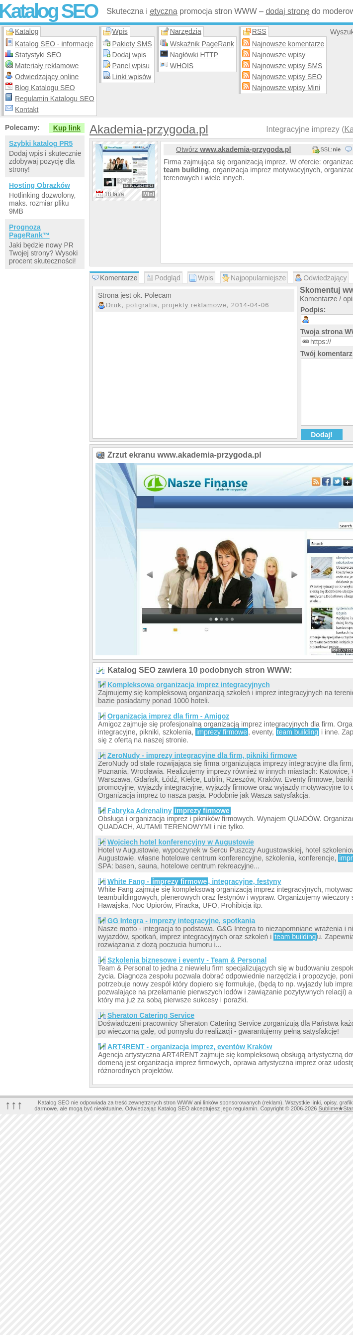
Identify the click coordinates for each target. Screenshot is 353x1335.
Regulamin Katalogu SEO (54, 99)
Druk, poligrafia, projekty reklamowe (166, 305)
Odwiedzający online (47, 77)
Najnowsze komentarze (288, 44)
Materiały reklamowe (47, 66)
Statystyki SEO (38, 55)
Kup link (67, 128)
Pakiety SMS (132, 44)
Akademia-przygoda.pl (148, 129)
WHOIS (181, 66)
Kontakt (26, 110)
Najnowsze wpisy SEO (287, 77)
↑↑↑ (14, 1104)
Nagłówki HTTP (194, 55)
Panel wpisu (131, 66)
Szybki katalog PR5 (41, 143)
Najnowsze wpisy (278, 55)
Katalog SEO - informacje (54, 44)
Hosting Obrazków (39, 185)
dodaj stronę (287, 11)
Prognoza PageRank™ (29, 231)
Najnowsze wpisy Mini (286, 88)
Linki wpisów (132, 77)
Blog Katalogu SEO (45, 88)
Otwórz (233, 149)
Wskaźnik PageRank (202, 44)
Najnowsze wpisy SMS (287, 66)
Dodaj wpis (129, 55)
